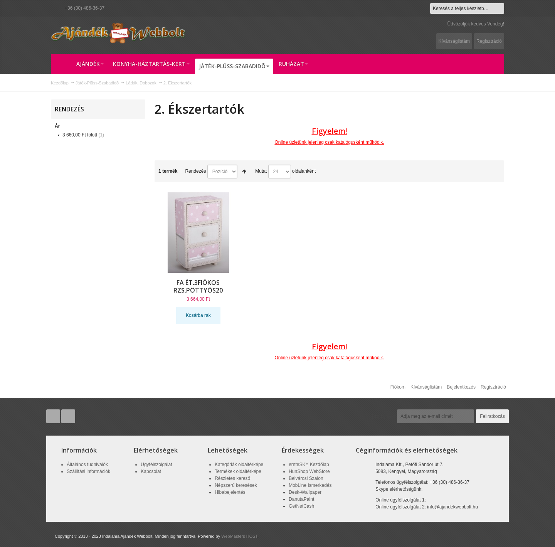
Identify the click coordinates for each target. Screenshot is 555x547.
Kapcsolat (151, 471)
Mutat (261, 171)
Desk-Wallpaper (305, 492)
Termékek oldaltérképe (238, 471)
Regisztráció (489, 41)
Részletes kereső (232, 478)
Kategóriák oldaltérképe (239, 464)
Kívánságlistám (454, 41)
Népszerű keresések (236, 485)
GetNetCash (301, 506)
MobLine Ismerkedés (310, 485)
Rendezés (195, 171)
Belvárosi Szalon (306, 478)
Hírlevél (383, 416)
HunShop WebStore (309, 471)
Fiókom (397, 387)
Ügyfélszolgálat (156, 464)
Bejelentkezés (461, 387)
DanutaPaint (301, 499)
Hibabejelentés (230, 492)
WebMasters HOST (239, 536)
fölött (79, 135)
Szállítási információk (88, 471)
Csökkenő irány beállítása (244, 171)
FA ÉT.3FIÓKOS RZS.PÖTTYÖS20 (198, 286)
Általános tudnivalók (87, 464)
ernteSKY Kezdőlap (309, 464)
